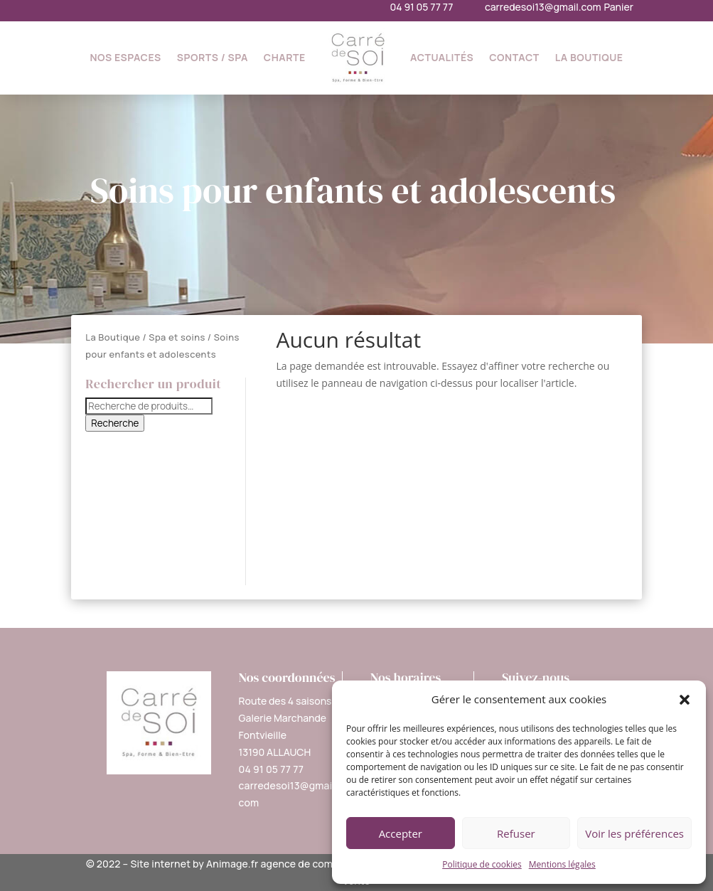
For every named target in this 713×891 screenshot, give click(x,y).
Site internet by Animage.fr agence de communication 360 (268, 863)
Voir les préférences (634, 833)
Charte (285, 57)
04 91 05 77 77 (422, 7)
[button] (684, 700)
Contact (514, 57)
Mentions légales (562, 864)
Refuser (516, 833)
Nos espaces (125, 57)
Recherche (115, 423)
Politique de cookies (482, 864)
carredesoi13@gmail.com (543, 7)
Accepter (400, 833)
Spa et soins (177, 337)
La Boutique (589, 57)
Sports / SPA (212, 57)
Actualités (441, 57)
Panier (618, 7)
